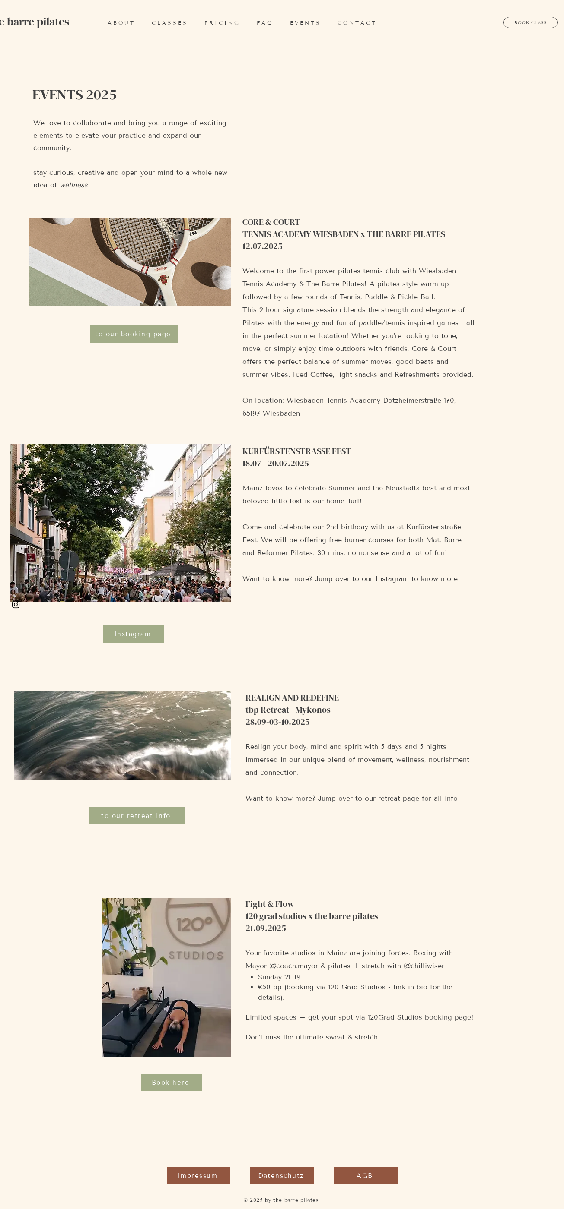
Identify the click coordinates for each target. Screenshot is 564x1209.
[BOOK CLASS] (530, 22)
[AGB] (366, 1175)
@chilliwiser (424, 966)
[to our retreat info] (137, 815)
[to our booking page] (134, 334)
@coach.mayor (293, 966)
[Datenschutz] (282, 1175)
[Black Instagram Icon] (16, 604)
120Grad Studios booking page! (422, 1017)
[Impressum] (198, 1175)
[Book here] (171, 1082)
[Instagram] (133, 634)
